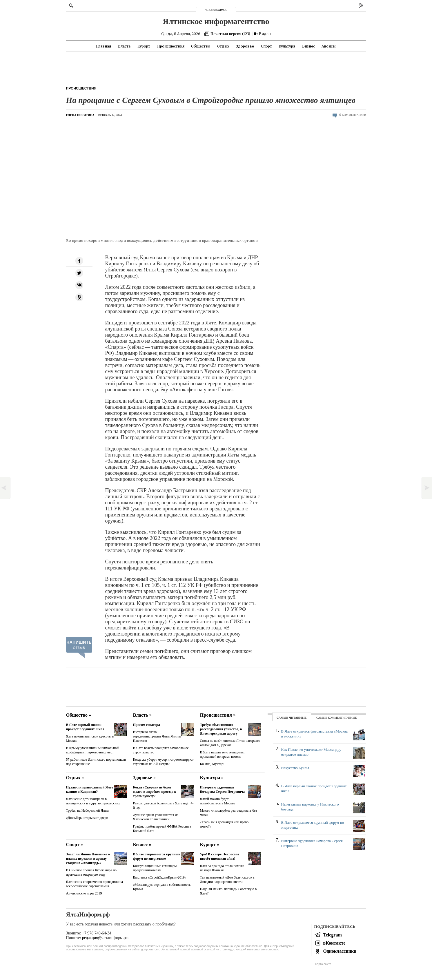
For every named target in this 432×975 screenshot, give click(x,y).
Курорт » (209, 844)
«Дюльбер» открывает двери (87, 818)
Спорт (266, 46)
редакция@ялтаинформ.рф (105, 938)
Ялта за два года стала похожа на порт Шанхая (222, 868)
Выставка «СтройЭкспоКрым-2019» (159, 877)
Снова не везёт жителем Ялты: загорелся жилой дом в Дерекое (230, 743)
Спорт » (74, 844)
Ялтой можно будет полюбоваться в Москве (217, 801)
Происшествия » (218, 715)
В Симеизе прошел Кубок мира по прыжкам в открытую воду (91, 872)
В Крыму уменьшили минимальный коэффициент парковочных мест (92, 750)
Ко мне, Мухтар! (212, 764)
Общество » (78, 715)
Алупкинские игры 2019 (84, 893)
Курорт (143, 46)
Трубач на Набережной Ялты (87, 810)
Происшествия (170, 46)
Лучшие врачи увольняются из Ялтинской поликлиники (155, 817)
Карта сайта (323, 964)
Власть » (142, 715)
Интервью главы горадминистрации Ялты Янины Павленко (157, 736)
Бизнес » (142, 844)
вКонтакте (334, 943)
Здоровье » (144, 777)
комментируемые (342, 717)
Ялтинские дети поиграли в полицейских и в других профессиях (93, 801)
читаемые (297, 717)
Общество (200, 46)
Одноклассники (340, 951)
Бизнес (308, 46)
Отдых (223, 46)
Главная (103, 46)
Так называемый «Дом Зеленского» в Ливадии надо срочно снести (227, 879)
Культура (287, 46)
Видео (265, 34)
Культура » (212, 777)
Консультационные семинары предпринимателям (155, 868)
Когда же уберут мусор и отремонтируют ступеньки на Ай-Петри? (163, 761)
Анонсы (328, 46)
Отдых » (75, 777)
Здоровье (245, 46)
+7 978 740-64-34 (96, 933)
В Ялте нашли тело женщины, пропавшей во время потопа (222, 754)
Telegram (332, 934)
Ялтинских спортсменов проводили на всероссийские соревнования (94, 884)
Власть (124, 46)
